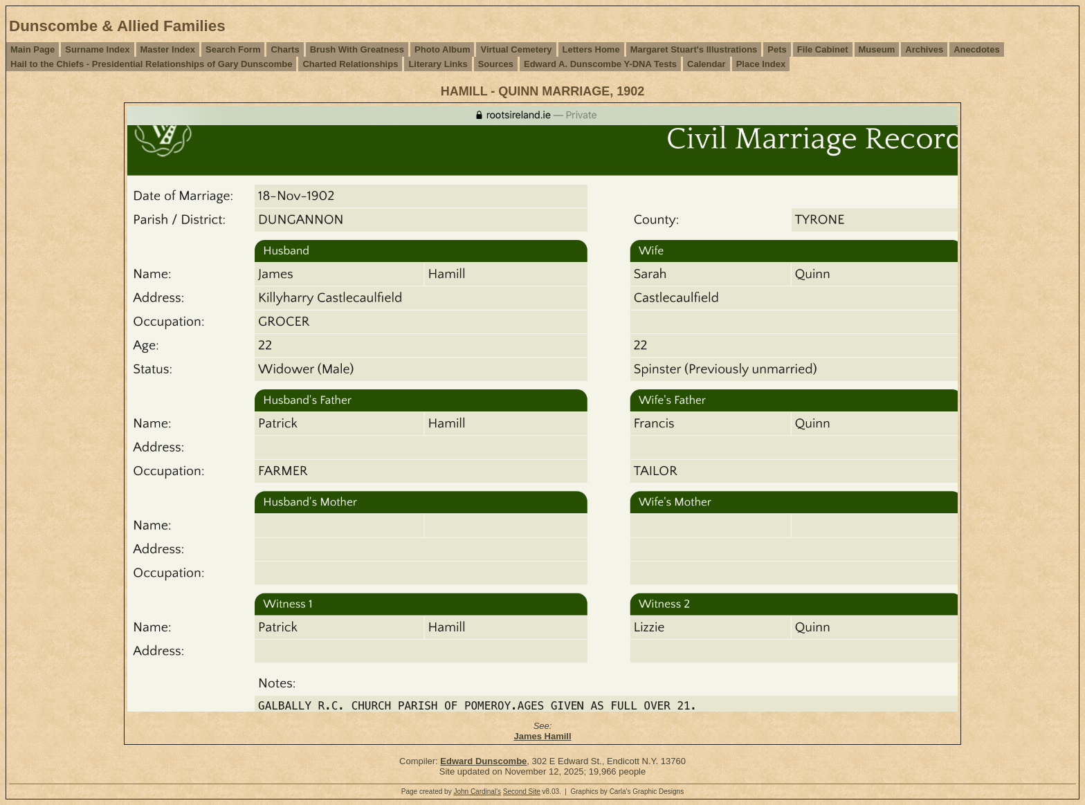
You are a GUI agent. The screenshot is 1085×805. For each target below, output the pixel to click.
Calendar (706, 64)
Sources (495, 64)
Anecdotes (976, 49)
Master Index (167, 49)
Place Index (761, 64)
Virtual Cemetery (515, 49)
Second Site (521, 791)
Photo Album (442, 49)
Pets (776, 49)
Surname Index (97, 49)
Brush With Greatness (357, 49)
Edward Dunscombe (483, 761)
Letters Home (591, 49)
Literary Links (437, 64)
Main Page (32, 49)
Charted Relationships (350, 64)
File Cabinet (822, 49)
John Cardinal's (477, 791)
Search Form (233, 49)
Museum (877, 49)
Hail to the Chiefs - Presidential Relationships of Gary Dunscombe (151, 64)
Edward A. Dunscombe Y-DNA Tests (600, 64)
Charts (285, 49)
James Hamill (542, 736)
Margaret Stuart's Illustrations (694, 49)
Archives (924, 49)
